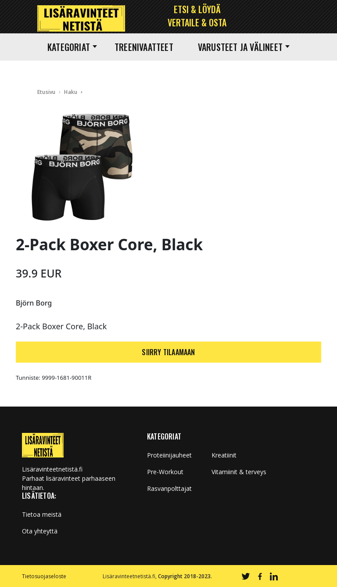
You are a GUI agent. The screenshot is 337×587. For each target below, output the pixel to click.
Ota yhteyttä (39, 531)
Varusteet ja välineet (244, 47)
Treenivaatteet (144, 47)
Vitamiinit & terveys (239, 472)
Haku (70, 92)
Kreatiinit (224, 455)
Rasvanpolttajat (169, 489)
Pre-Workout (165, 472)
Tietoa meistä (41, 514)
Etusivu (46, 92)
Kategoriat (72, 47)
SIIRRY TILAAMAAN (168, 352)
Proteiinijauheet (169, 455)
